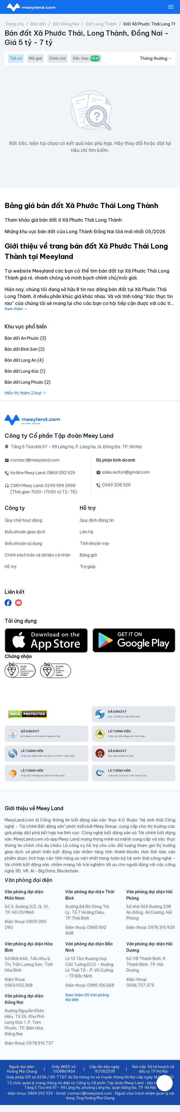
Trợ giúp (88, 566)
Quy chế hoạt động (23, 520)
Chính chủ (57, 58)
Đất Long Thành (101, 24)
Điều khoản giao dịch (25, 531)
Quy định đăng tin (97, 520)
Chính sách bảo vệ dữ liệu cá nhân (37, 555)
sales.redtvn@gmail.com (126, 472)
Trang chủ (14, 24)
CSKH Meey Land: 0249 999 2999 (42, 485)
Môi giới (35, 58)
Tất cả (16, 58)
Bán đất (38, 24)
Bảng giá (88, 555)
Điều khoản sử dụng (23, 543)
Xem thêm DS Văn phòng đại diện (87, 997)
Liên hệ (86, 531)
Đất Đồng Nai (66, 24)
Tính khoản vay (94, 543)
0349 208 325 (116, 485)
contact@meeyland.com (35, 460)
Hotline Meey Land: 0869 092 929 (42, 472)
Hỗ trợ (10, 566)
